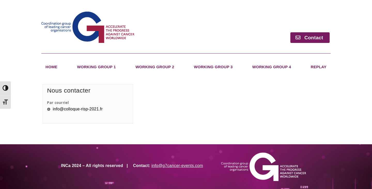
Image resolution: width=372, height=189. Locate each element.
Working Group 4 (271, 67)
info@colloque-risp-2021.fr (78, 109)
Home (51, 67)
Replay (319, 67)
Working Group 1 (96, 67)
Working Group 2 (154, 67)
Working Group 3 (213, 67)
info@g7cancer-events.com (177, 165)
